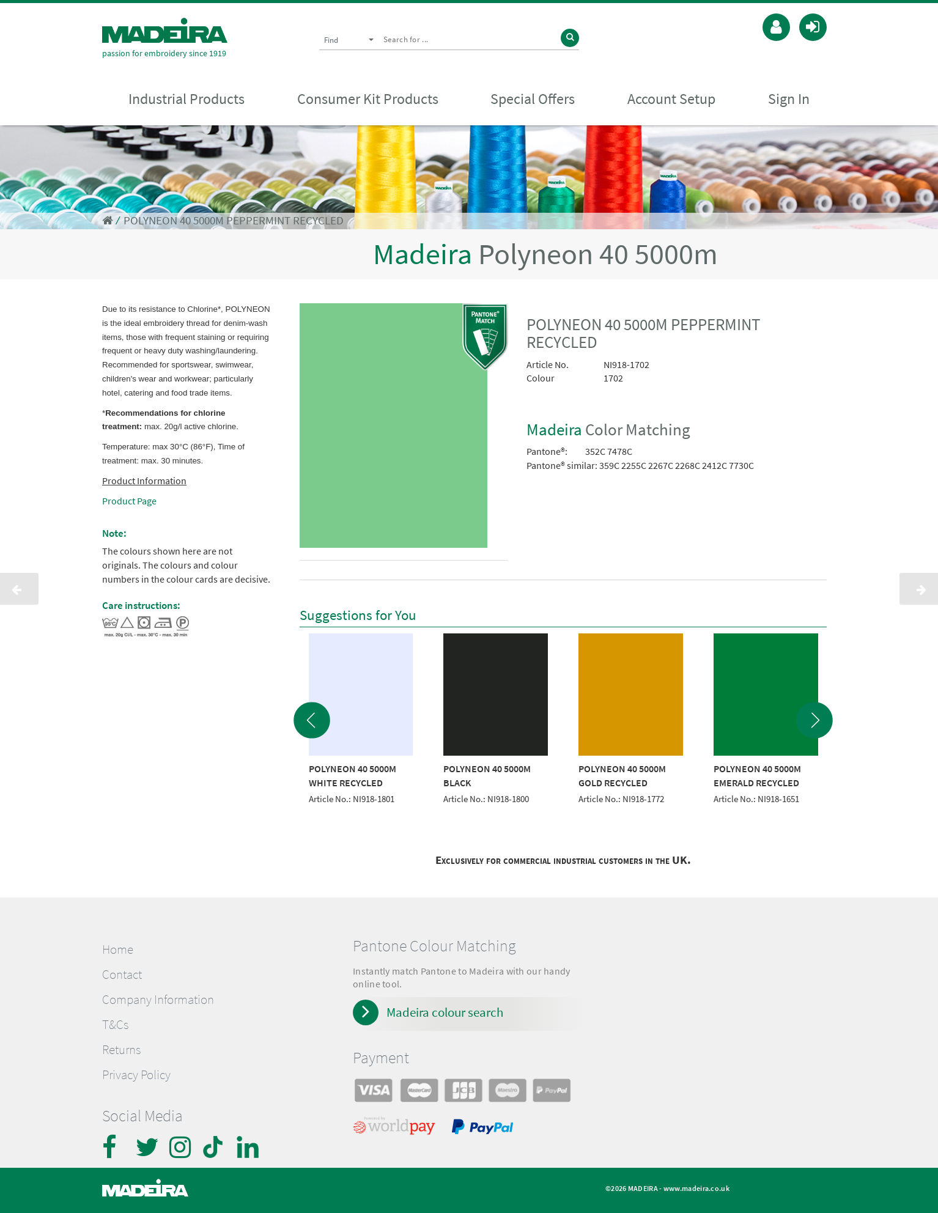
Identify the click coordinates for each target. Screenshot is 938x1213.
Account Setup (671, 98)
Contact (122, 975)
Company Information (158, 1000)
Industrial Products (186, 98)
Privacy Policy (136, 1075)
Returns (121, 1050)
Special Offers (532, 98)
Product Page (129, 501)
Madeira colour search (444, 1012)
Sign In (789, 98)
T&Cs (115, 1025)
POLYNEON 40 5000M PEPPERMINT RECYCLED (234, 220)
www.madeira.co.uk (696, 1188)
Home (117, 949)
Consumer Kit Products (367, 98)
